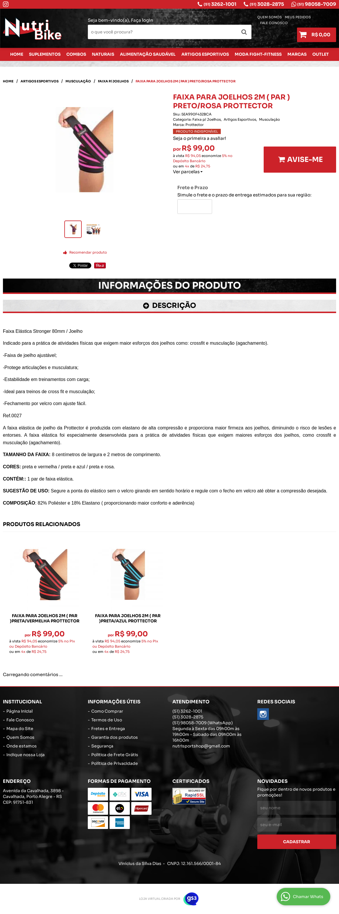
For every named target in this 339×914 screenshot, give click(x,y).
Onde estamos (21, 746)
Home (16, 54)
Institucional (22, 702)
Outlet (320, 54)
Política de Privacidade (114, 763)
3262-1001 (220, 4)
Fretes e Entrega (108, 728)
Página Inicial (19, 711)
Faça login (142, 20)
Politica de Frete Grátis (114, 754)
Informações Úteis (114, 702)
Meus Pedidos (298, 17)
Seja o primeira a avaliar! (199, 138)
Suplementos (45, 54)
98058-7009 (316, 4)
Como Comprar (107, 711)
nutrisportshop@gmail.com (201, 746)
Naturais (103, 54)
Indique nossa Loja (25, 754)
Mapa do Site (19, 728)
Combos (76, 54)
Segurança (102, 746)
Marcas (297, 54)
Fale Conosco (274, 23)
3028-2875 (267, 4)
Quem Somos (269, 17)
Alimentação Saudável (148, 54)
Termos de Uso (106, 719)
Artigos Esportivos (205, 54)
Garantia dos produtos (114, 737)
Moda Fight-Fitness (258, 54)
